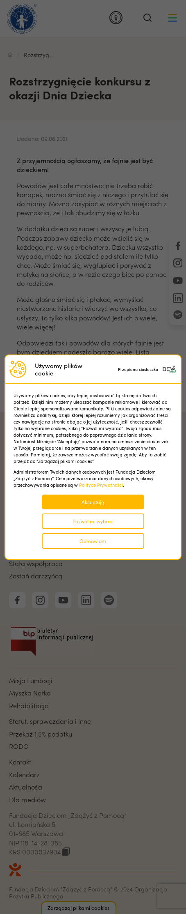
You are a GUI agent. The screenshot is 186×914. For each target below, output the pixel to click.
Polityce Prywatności (101, 485)
